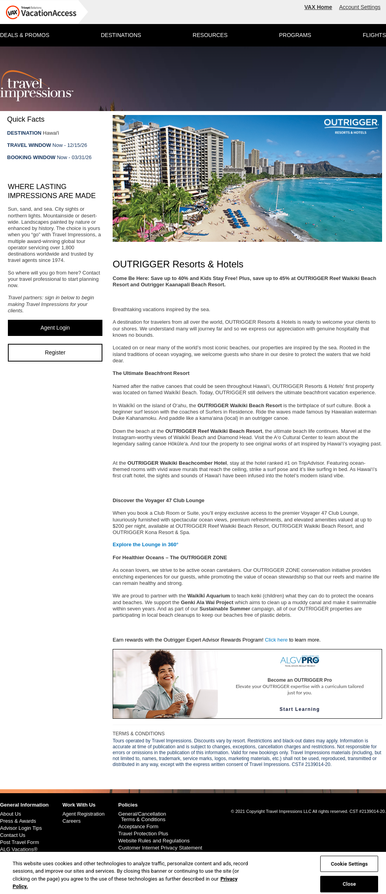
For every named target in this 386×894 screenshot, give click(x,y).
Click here (276, 640)
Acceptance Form (138, 826)
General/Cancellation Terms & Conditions (142, 816)
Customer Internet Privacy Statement (160, 848)
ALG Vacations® (18, 849)
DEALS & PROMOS (24, 35)
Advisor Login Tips (21, 828)
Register (55, 352)
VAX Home (318, 7)
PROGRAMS (295, 35)
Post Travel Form (19, 842)
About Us (10, 814)
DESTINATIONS (121, 35)
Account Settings (359, 7)
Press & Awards (18, 821)
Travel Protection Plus (143, 834)
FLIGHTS (374, 35)
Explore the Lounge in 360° (145, 544)
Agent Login (55, 328)
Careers (71, 821)
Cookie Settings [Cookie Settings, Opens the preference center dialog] (349, 867)
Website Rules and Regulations (153, 841)
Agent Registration (83, 814)
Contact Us (12, 835)
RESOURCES (210, 35)
